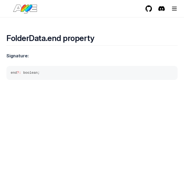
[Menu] (174, 8)
